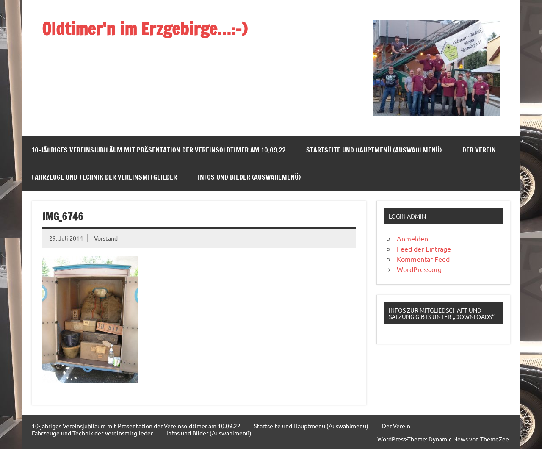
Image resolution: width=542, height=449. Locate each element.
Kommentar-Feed (423, 259)
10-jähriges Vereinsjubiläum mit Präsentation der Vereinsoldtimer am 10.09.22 (158, 150)
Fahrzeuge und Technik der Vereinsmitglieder (104, 177)
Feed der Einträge (424, 248)
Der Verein (479, 150)
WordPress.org (419, 269)
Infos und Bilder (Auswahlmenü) (249, 177)
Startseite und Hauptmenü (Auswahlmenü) (374, 150)
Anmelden (412, 238)
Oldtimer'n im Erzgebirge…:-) (144, 29)
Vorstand (106, 238)
